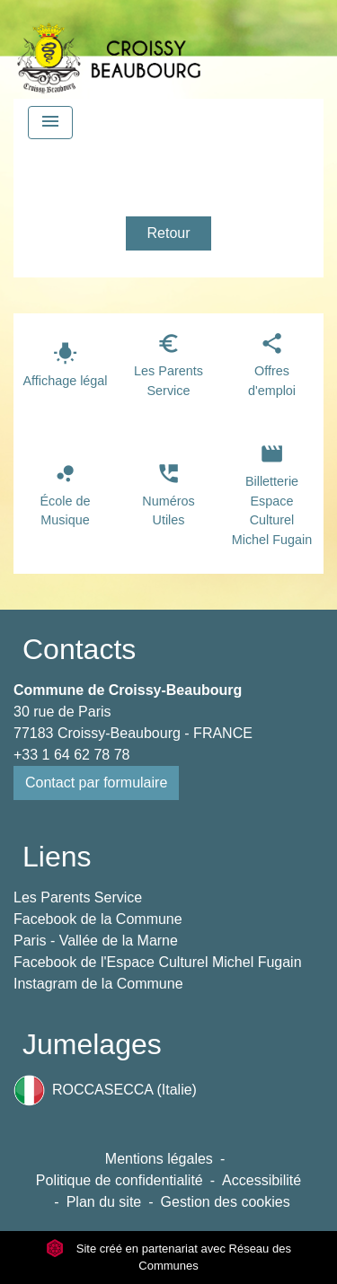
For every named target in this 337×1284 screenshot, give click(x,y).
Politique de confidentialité (119, 1180)
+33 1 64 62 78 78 (71, 754)
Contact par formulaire (96, 782)
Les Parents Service (77, 897)
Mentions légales (159, 1158)
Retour (168, 233)
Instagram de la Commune (98, 983)
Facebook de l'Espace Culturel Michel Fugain (157, 962)
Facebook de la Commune (97, 919)
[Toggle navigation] (50, 122)
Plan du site (104, 1201)
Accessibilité (261, 1180)
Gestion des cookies (225, 1201)
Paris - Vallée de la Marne (95, 940)
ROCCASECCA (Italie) (105, 1090)
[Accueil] (108, 49)
